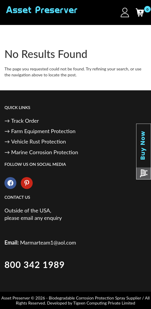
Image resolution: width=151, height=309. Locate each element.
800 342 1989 (34, 264)
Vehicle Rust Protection (38, 141)
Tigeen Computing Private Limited (104, 302)
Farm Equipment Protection (43, 131)
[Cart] (140, 12)
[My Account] (125, 12)
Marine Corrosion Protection (44, 152)
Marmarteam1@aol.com (48, 242)
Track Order (25, 120)
